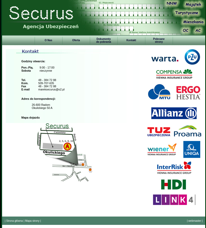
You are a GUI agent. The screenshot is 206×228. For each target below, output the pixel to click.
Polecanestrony (159, 40)
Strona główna (14, 220)
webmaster (194, 220)
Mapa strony (32, 220)
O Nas (48, 40)
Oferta (76, 40)
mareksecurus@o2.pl (51, 89)
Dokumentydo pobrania (103, 40)
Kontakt (131, 40)
